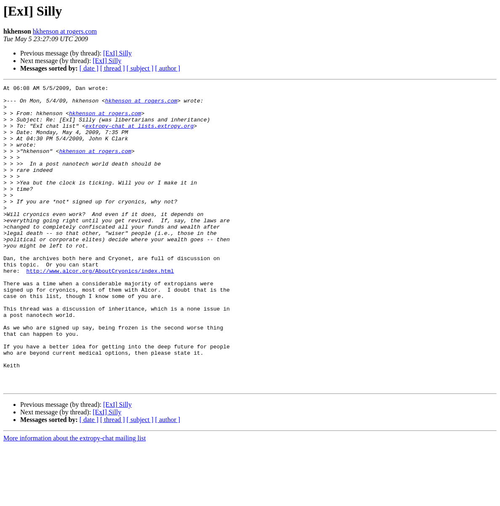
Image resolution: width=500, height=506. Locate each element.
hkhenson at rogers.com (65, 31)
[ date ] (88, 68)
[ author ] (167, 68)
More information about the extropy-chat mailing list (74, 498)
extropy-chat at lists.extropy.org (139, 134)
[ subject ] (140, 68)
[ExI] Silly (117, 53)
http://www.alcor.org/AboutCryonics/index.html (100, 308)
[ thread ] (112, 68)
